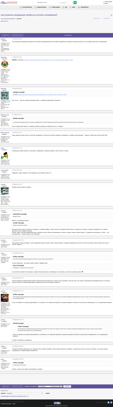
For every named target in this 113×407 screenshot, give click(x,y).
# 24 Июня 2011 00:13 (17, 38)
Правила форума (41, 7)
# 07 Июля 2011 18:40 (17, 170)
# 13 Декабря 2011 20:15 (17, 319)
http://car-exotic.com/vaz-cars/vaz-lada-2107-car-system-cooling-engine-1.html (49, 60)
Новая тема (5, 35)
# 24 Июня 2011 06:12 (17, 88)
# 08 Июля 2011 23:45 (17, 210)
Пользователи (84, 7)
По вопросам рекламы (6, 404)
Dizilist (3, 39)
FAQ (66, 7)
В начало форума (27, 7)
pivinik (3, 291)
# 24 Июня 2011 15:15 (17, 132)
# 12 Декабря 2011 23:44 (17, 240)
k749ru (3, 240)
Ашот (2, 148)
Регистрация (108, 1)
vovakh (3, 184)
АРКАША (3, 89)
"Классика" (19, 18)
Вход (106, 3)
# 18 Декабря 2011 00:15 (17, 346)
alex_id (3, 210)
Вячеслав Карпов (5, 132)
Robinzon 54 (5, 115)
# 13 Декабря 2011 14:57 (17, 278)
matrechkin (4, 170)
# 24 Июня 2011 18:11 (17, 148)
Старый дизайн (55, 7)
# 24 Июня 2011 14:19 (17, 114)
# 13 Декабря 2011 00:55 (17, 253)
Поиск (73, 7)
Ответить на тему (18, 35)
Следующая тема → (107, 18)
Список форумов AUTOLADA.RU (8, 18)
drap (2, 253)
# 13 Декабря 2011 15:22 (17, 290)
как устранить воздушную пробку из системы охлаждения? (29, 15)
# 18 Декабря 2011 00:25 (17, 359)
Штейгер (4, 57)
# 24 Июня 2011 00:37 (17, 57)
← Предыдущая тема (96, 18)
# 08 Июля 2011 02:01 (17, 184)
